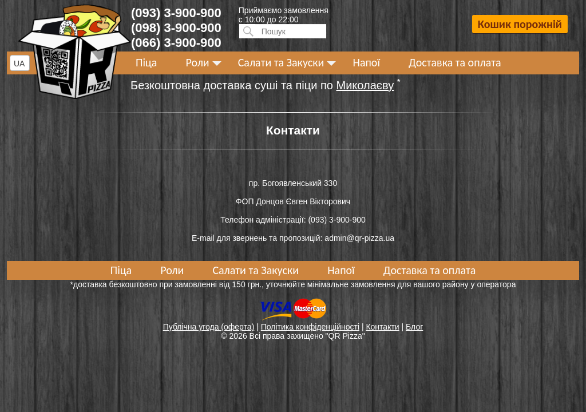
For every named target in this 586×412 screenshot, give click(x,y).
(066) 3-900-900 (176, 42)
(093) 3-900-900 (176, 13)
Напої (366, 62)
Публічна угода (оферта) (209, 326)
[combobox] (20, 63)
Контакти (382, 326)
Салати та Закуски (281, 62)
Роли (197, 62)
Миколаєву (365, 85)
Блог (414, 326)
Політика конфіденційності (310, 326)
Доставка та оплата (455, 62)
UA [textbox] (19, 63)
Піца (146, 62)
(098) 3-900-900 (176, 28)
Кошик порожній (520, 24)
